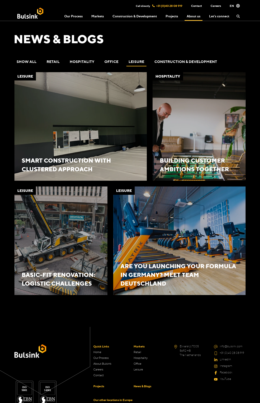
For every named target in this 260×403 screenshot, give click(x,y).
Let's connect (219, 16)
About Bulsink (102, 363)
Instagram (226, 366)
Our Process (73, 16)
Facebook (226, 372)
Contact (196, 6)
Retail (53, 61)
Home (97, 352)
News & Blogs (142, 386)
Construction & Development (134, 16)
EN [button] (235, 6)
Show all (26, 61)
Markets (139, 346)
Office (111, 61)
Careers (216, 6)
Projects (172, 16)
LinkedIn (225, 359)
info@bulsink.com (231, 346)
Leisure (136, 61)
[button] (238, 16)
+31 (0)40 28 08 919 (167, 6)
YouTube (225, 379)
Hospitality (82, 61)
